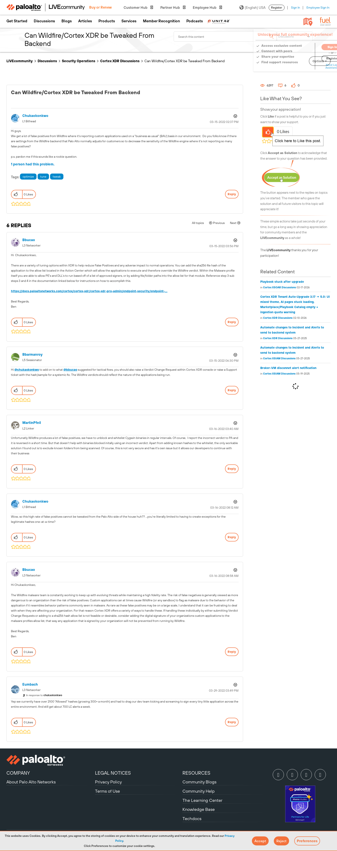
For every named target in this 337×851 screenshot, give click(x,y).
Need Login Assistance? (311, 66)
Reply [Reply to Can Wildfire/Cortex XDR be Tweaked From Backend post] (232, 194)
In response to (44, 695)
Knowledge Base (198, 809)
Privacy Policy (108, 781)
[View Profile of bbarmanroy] (32, 354)
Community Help (198, 791)
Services (128, 21)
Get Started (16, 21)
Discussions (44, 21)
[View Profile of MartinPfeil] (31, 423)
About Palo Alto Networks (31, 781)
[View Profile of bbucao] (28, 240)
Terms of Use (107, 791)
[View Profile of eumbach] (30, 684)
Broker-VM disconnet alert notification (288, 368)
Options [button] (235, 116)
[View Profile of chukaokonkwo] (35, 116)
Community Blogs (199, 781)
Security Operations (78, 61)
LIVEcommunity (19, 61)
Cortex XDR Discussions (119, 61)
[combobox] (225, 36)
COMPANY (18, 773)
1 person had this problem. (33, 164)
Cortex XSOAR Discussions (279, 287)
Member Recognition (161, 21)
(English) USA (252, 7)
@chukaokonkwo (26, 369)
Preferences (307, 841)
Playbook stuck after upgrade (282, 281)
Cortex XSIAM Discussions (279, 358)
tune (43, 176)
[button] (260, 840)
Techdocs (191, 818)
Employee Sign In (317, 7)
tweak (57, 176)
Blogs (66, 21)
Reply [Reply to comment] (232, 322)
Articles (85, 21)
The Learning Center (202, 800)
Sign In (295, 7)
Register (276, 7)
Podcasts (194, 21)
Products (106, 21)
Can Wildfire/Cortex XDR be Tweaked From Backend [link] (184, 61)
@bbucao (70, 369)
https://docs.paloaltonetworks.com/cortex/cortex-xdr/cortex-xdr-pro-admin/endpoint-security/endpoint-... (89, 291)
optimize (28, 176)
